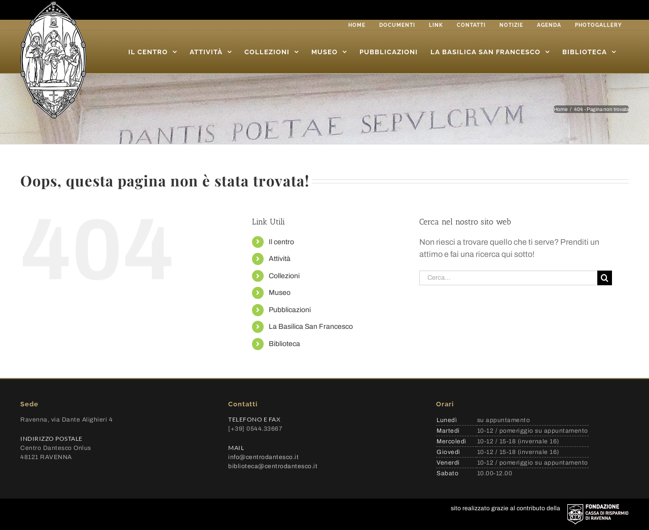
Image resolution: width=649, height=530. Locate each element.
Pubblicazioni (290, 310)
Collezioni (284, 276)
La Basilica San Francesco (311, 326)
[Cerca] (604, 278)
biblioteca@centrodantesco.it (272, 466)
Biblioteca (284, 344)
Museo (280, 292)
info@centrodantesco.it (263, 457)
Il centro (281, 242)
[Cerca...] (508, 278)
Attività (280, 258)
